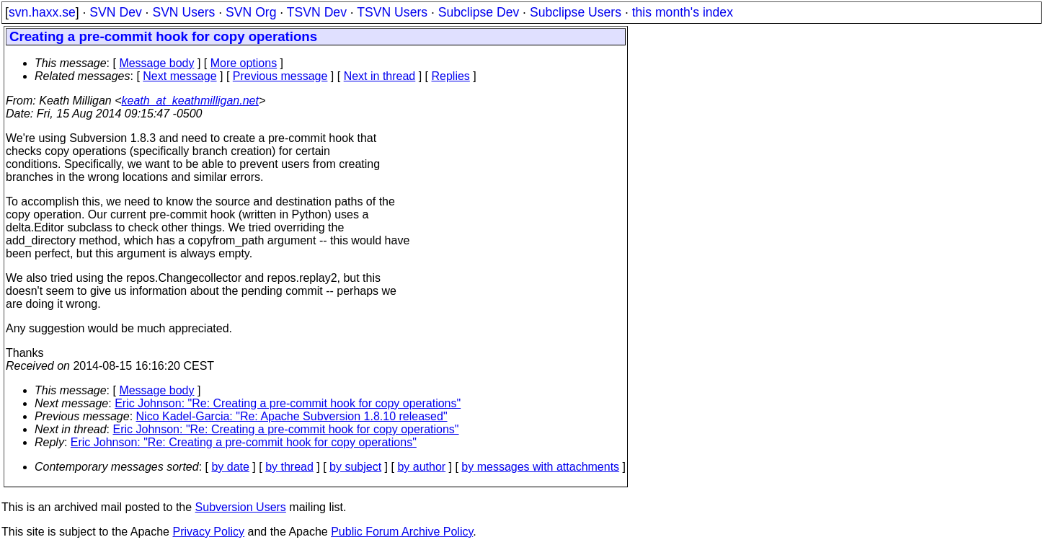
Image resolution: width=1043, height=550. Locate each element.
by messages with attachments (540, 467)
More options (244, 63)
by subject (355, 467)
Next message (179, 76)
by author (421, 467)
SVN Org (251, 12)
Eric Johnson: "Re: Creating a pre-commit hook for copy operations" (288, 403)
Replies (451, 76)
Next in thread (380, 76)
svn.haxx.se (42, 12)
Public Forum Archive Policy (402, 531)
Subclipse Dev (478, 12)
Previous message (280, 76)
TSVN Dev (317, 12)
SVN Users (183, 12)
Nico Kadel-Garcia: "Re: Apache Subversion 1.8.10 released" (292, 416)
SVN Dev (115, 12)
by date (230, 467)
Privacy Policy (208, 531)
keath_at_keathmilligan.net (190, 100)
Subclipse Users (575, 12)
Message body (156, 63)
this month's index (682, 12)
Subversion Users (240, 507)
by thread (289, 467)
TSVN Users (392, 12)
